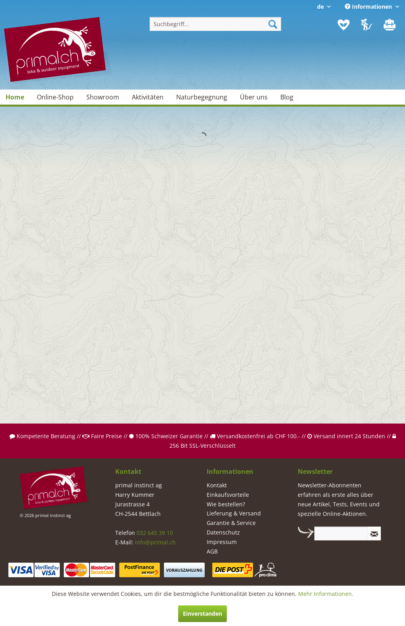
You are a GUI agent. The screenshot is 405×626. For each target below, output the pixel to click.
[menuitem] (215, 24)
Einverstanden (202, 613)
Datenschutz (223, 532)
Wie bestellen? (226, 504)
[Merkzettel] (344, 25)
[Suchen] (272, 24)
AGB (212, 551)
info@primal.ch (155, 542)
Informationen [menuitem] (369, 6)
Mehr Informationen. (326, 593)
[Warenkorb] (390, 25)
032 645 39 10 (155, 532)
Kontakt (217, 485)
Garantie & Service (231, 523)
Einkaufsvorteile (228, 494)
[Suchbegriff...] (215, 24)
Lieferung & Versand (234, 513)
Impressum (222, 542)
